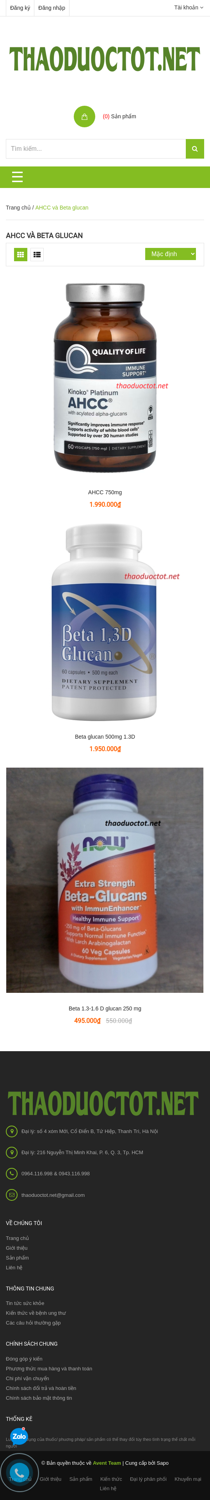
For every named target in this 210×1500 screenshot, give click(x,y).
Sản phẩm (17, 1258)
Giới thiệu (16, 1248)
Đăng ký (20, 8)
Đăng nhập (51, 8)
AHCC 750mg (105, 492)
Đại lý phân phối (148, 1479)
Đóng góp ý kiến (24, 1359)
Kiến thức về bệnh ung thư (36, 1313)
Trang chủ (17, 1238)
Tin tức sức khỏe (25, 1303)
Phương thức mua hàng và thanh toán (49, 1369)
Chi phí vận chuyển (27, 1378)
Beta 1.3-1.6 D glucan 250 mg (105, 1008)
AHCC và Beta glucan (44, 235)
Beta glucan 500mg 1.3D (105, 737)
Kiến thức (111, 1479)
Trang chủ (18, 207)
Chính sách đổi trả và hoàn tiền (41, 1388)
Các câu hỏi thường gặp (33, 1323)
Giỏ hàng (115, 108)
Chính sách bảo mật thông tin (39, 1398)
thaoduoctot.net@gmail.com (53, 1195)
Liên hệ (14, 1267)
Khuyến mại (187, 1479)
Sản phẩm (81, 1479)
